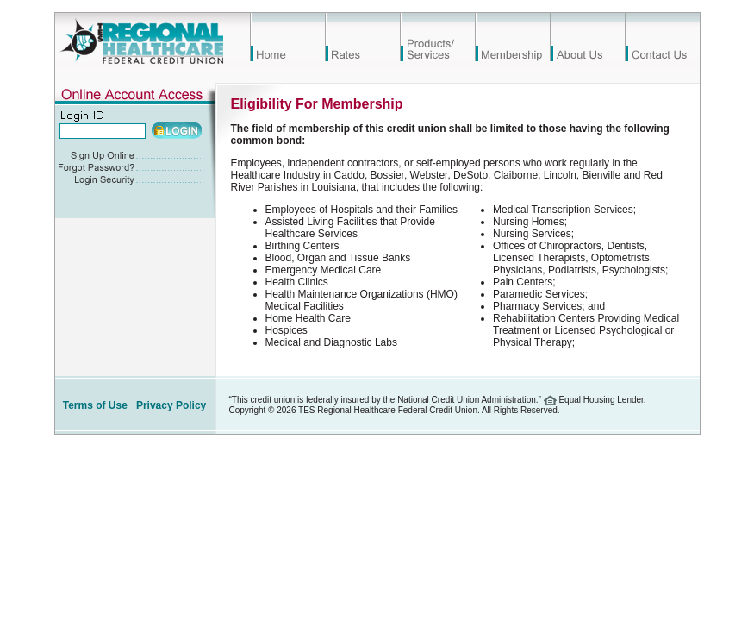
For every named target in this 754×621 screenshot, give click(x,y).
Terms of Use (95, 405)
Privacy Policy (171, 405)
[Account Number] (102, 131)
